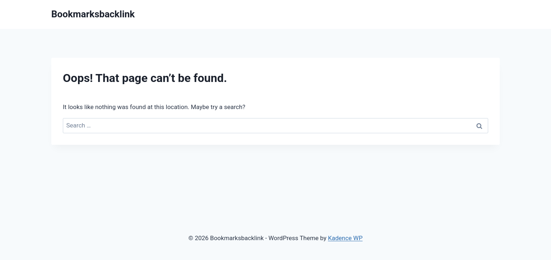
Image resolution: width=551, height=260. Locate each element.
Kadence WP (345, 238)
